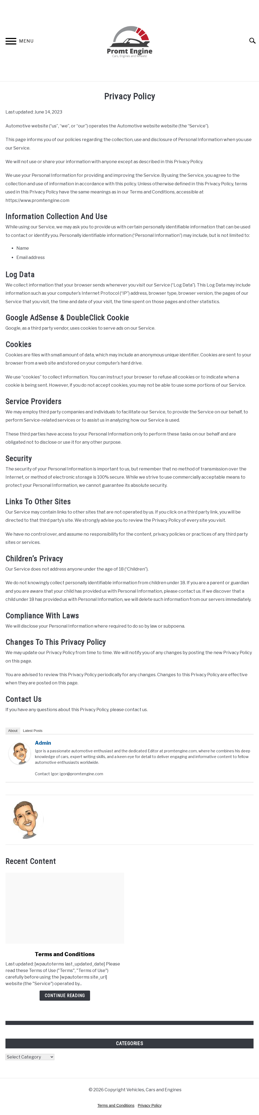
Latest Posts (33, 731)
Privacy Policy (150, 1105)
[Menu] (11, 42)
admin (43, 743)
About (12, 731)
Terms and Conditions (65, 954)
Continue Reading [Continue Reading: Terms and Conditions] (65, 995)
